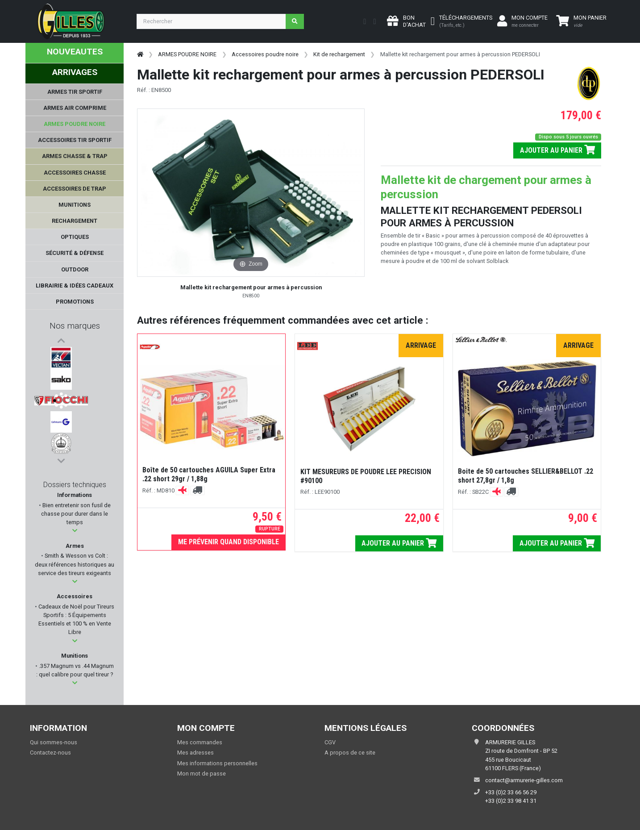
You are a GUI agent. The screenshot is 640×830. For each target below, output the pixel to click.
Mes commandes (199, 742)
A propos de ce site (349, 752)
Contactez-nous (50, 752)
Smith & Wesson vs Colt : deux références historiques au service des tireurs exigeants (74, 564)
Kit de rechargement (339, 54)
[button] (74, 530)
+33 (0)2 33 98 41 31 (510, 800)
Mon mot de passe (201, 773)
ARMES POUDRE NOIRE (187, 54)
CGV (330, 742)
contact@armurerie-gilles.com (524, 780)
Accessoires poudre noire (265, 54)
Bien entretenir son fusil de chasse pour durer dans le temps (76, 514)
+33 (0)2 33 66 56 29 (510, 792)
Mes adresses (195, 752)
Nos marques (75, 326)
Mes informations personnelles (217, 763)
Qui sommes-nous (53, 742)
